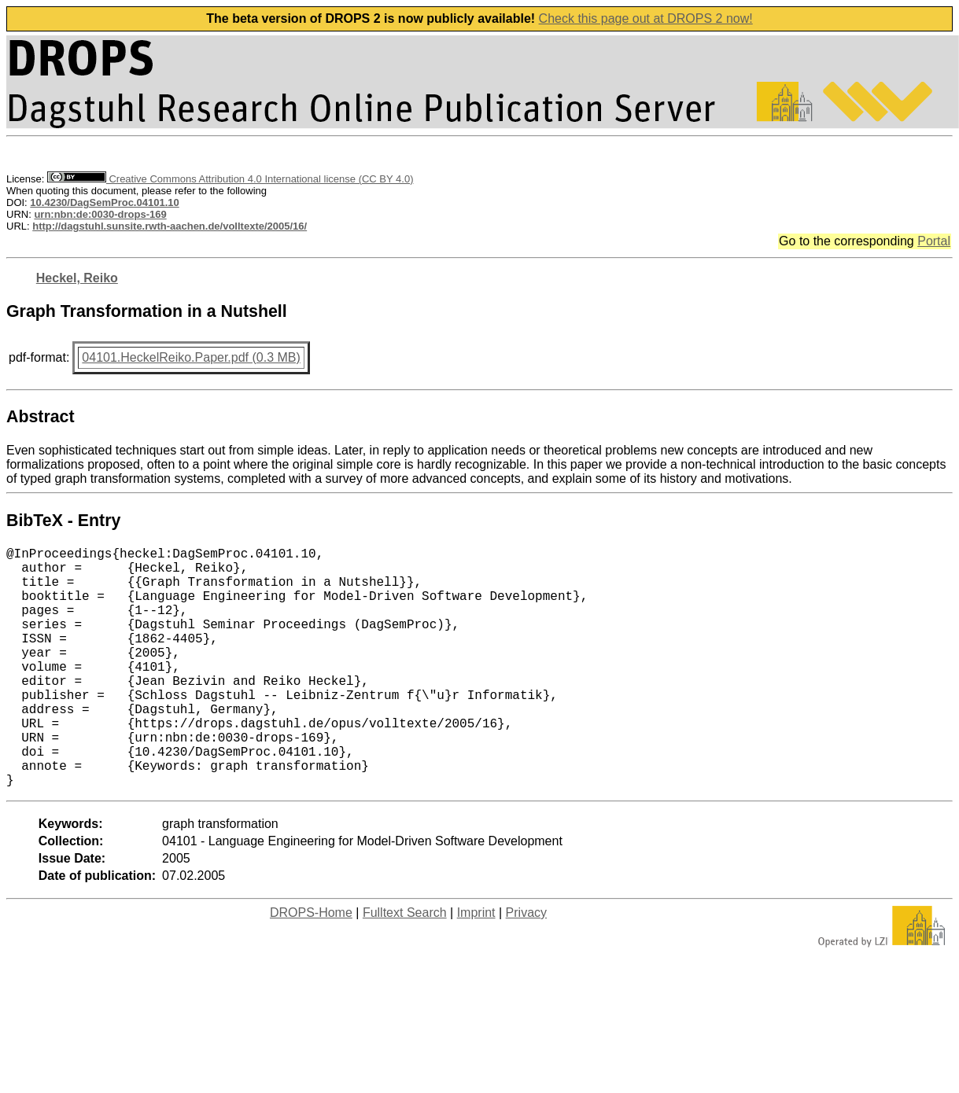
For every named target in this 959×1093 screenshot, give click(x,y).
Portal (933, 241)
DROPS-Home (311, 966)
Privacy (526, 966)
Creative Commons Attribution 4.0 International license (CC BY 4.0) (230, 179)
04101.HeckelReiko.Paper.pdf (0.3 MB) (191, 357)
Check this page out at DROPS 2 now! (646, 18)
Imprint (476, 966)
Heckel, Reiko (77, 278)
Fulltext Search (405, 966)
